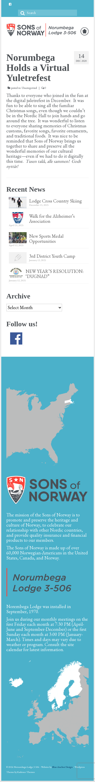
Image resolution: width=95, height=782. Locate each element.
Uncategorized (29, 88)
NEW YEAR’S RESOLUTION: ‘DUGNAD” (55, 273)
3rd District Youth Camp (52, 256)
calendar (14, 649)
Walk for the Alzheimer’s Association (52, 218)
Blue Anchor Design (62, 767)
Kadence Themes (26, 772)
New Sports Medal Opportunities (46, 238)
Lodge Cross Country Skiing (55, 201)
